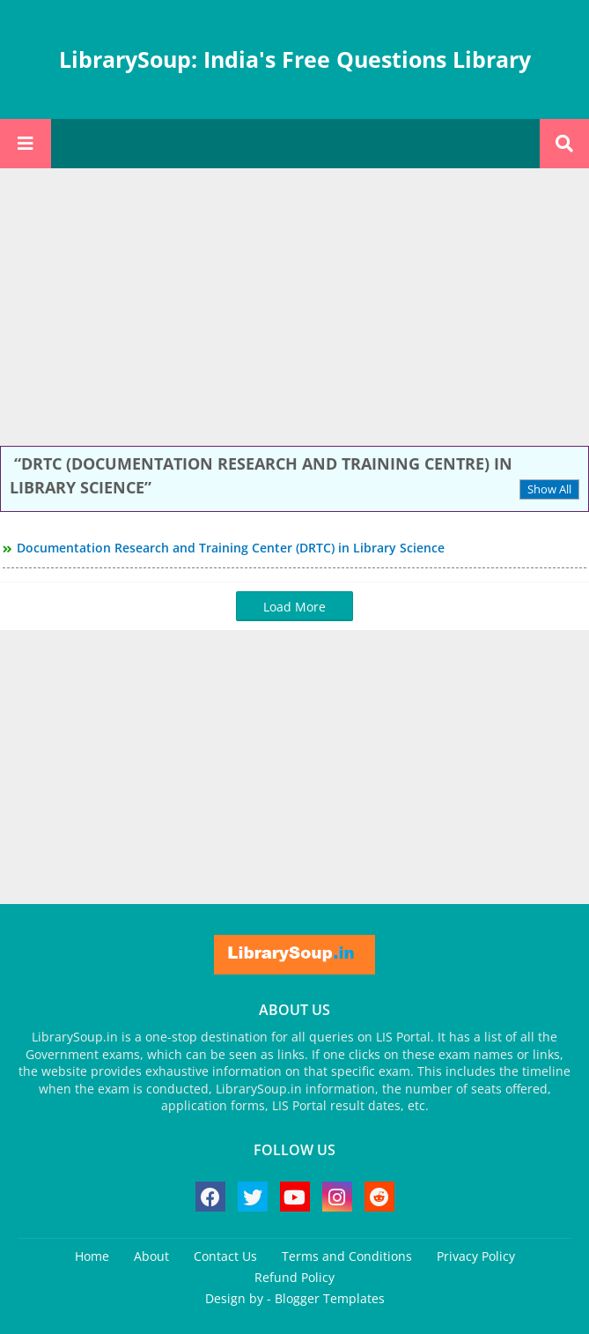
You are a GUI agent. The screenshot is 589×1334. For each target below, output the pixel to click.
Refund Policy (294, 1277)
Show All (549, 489)
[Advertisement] (294, 309)
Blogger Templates (330, 1298)
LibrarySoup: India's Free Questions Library (295, 59)
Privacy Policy (476, 1256)
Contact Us (225, 1256)
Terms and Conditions (347, 1256)
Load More (294, 606)
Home (92, 1256)
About (151, 1256)
